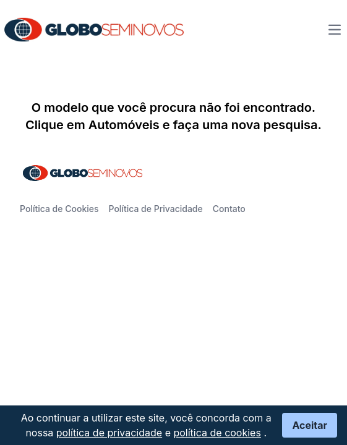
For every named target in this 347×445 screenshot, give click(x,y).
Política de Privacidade (156, 208)
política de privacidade (109, 432)
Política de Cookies (59, 208)
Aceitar (309, 425)
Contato (229, 208)
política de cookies (216, 432)
